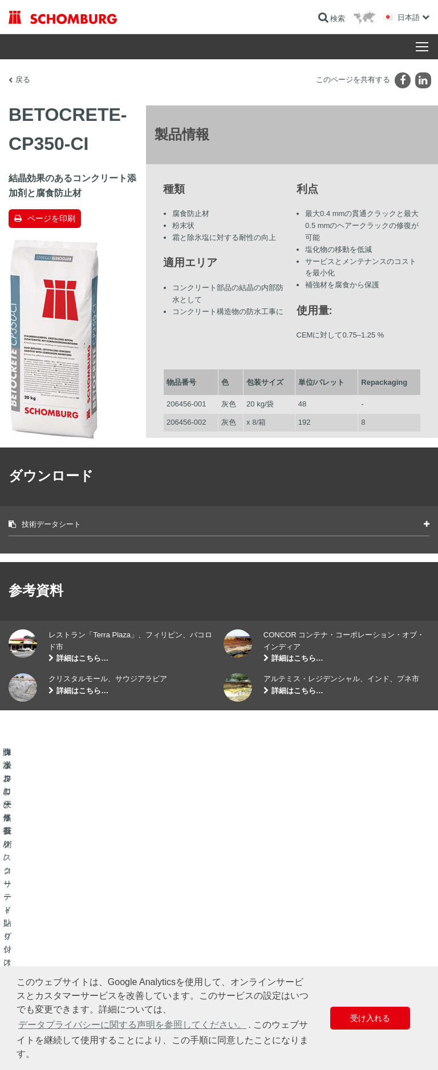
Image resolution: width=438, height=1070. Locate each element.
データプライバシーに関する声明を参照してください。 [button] (132, 1025)
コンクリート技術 (36, 951)
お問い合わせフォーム (262, 934)
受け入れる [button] (370, 1018)
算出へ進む (245, 900)
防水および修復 (32, 900)
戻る (22, 79)
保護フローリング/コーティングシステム (71, 934)
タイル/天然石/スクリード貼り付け (62, 917)
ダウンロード (248, 917)
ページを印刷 (51, 218)
